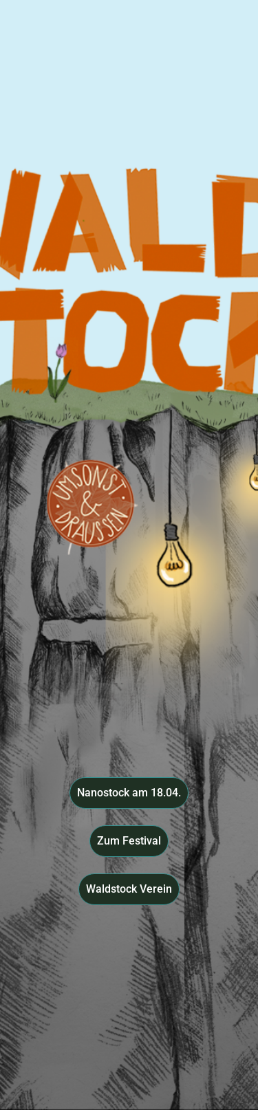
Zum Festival (129, 840)
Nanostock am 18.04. (129, 792)
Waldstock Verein (129, 888)
